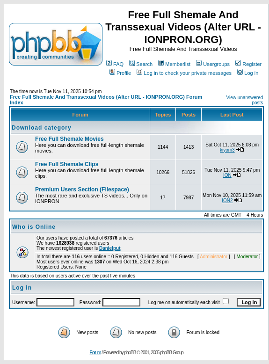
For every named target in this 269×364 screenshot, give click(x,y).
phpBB (130, 352)
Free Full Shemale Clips (66, 164)
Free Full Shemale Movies (69, 139)
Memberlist (174, 64)
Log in (247, 73)
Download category (42, 127)
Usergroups (213, 64)
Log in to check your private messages (184, 73)
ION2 (227, 200)
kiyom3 (227, 150)
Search (141, 64)
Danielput (110, 248)
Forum (95, 352)
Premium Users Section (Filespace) (82, 189)
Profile (120, 73)
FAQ (115, 64)
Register (248, 64)
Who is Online (34, 227)
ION (227, 175)
